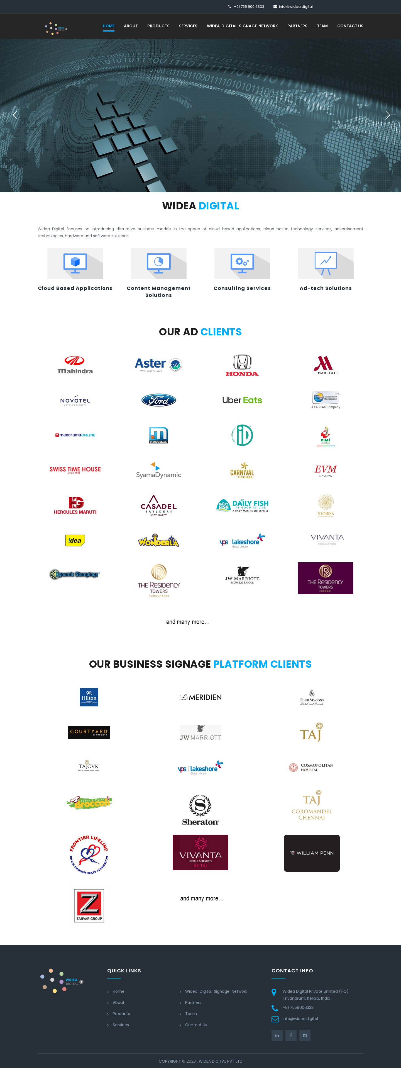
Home (108, 26)
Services (188, 26)
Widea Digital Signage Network (242, 26)
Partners (297, 26)
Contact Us (350, 26)
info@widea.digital (296, 6)
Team (322, 26)
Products (158, 26)
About (131, 26)
